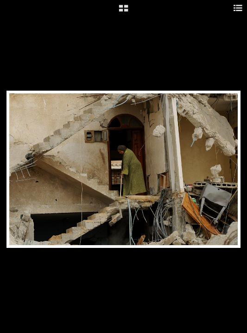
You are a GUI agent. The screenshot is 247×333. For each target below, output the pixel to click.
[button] (123, 11)
